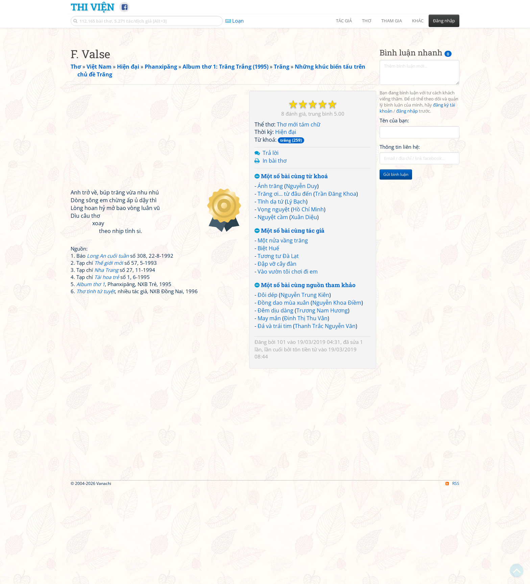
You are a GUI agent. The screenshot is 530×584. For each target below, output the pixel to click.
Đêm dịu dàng (275, 405)
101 (281, 436)
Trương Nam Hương (322, 405)
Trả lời (271, 247)
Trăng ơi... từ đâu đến (285, 288)
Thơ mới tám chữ (298, 219)
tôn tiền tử (305, 444)
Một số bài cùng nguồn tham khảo (305, 380)
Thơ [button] (366, 21)
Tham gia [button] (391, 21)
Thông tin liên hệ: (400, 241)
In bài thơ (275, 255)
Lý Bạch (296, 296)
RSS (452, 578)
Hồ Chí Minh (308, 304)
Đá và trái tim (275, 420)
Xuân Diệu (304, 312)
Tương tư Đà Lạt (278, 350)
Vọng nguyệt (274, 304)
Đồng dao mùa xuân (283, 397)
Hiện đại (285, 226)
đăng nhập (407, 206)
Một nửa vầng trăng (283, 335)
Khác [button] (418, 21)
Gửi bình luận (395, 269)
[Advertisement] (265, 79)
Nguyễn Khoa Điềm (336, 397)
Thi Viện (92, 6)
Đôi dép (268, 389)
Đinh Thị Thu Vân (306, 413)
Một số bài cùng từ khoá (291, 271)
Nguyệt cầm (273, 312)
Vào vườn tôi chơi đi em (288, 366)
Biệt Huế (268, 343)
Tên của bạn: (394, 215)
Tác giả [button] (344, 21)
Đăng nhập (444, 21)
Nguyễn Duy (301, 280)
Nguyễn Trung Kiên (305, 389)
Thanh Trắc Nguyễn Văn (325, 420)
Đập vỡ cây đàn (277, 358)
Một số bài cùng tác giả (289, 325)
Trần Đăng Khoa (335, 288)
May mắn (269, 413)
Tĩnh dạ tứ (271, 296)
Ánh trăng (270, 280)
